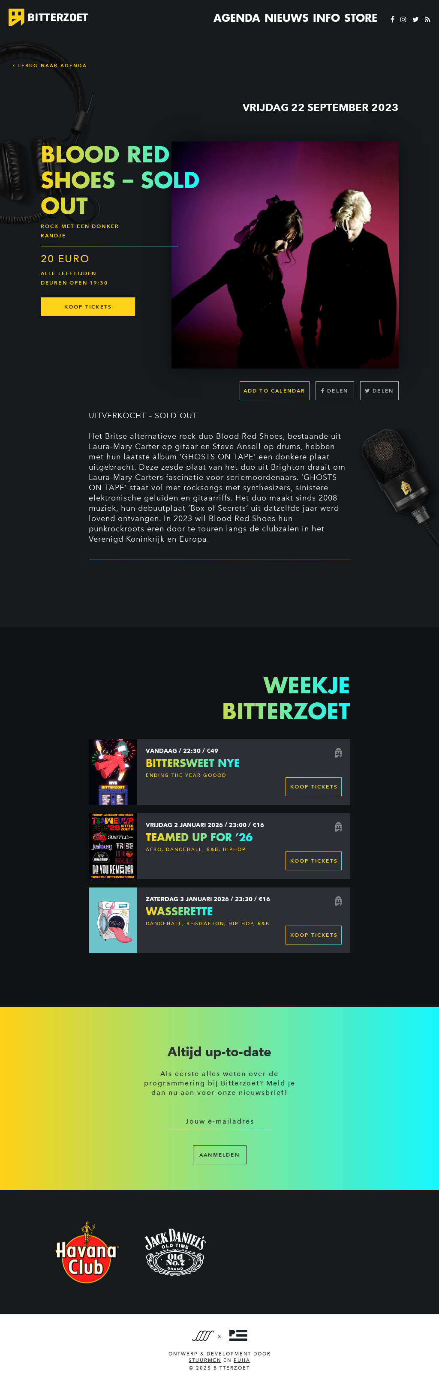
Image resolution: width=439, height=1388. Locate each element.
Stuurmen (205, 1360)
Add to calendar (275, 390)
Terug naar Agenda (50, 66)
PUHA (242, 1360)
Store (360, 18)
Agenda (236, 18)
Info (326, 18)
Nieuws (287, 18)
